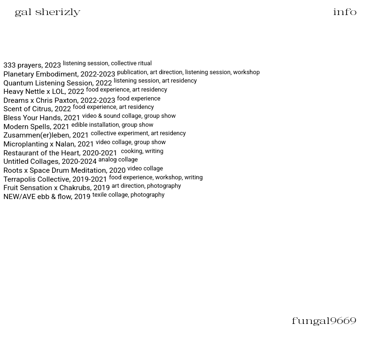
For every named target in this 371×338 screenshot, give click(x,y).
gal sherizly (47, 11)
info (344, 11)
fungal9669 (324, 320)
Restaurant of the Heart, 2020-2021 (83, 153)
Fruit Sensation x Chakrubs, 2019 (92, 188)
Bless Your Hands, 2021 (89, 118)
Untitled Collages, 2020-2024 (70, 161)
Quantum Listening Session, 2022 (100, 83)
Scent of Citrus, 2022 (78, 109)
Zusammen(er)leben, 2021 (94, 135)
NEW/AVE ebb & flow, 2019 (83, 196)
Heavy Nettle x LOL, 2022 (85, 91)
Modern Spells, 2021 (78, 127)
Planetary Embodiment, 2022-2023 (131, 74)
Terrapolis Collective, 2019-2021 (103, 179)
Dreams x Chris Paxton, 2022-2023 (81, 100)
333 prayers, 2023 (77, 65)
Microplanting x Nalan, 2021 (84, 144)
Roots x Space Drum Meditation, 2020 (83, 170)
